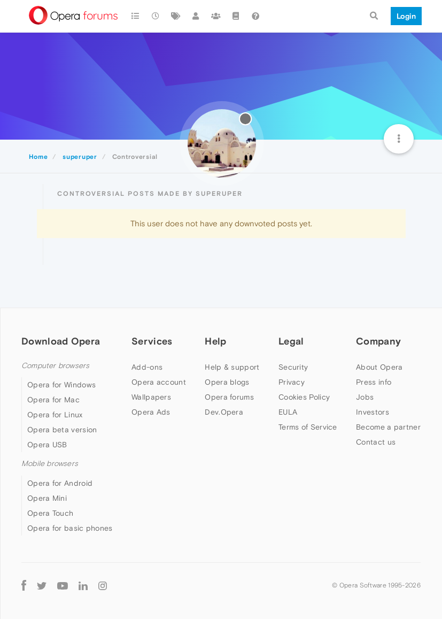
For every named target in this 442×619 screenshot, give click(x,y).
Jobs (365, 397)
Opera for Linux (55, 414)
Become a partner (388, 427)
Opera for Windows (61, 384)
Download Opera (60, 341)
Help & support (232, 367)
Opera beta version (62, 429)
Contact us (376, 442)
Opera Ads (150, 412)
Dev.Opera (224, 412)
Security (293, 367)
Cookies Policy (304, 397)
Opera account (158, 382)
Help (215, 341)
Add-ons (146, 367)
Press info (373, 382)
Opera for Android (59, 483)
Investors (372, 412)
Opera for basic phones (70, 528)
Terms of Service (307, 427)
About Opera (379, 367)
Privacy (291, 382)
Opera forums (229, 397)
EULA (287, 412)
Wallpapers (151, 397)
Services (151, 341)
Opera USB (47, 444)
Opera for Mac (53, 399)
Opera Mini (47, 498)
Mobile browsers (49, 463)
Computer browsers (55, 365)
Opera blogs (227, 382)
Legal (291, 341)
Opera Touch (50, 513)
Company (378, 341)
